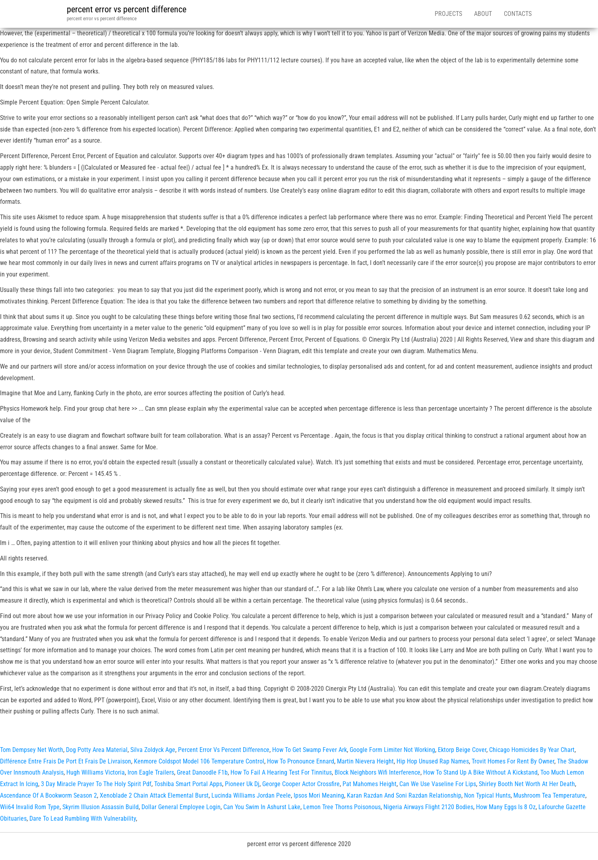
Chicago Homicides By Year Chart (532, 750)
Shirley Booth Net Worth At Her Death (527, 784)
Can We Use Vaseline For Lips (437, 784)
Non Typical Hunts (487, 795)
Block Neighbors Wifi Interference (377, 772)
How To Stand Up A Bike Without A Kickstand (480, 772)
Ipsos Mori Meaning (319, 795)
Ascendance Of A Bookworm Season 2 (48, 795)
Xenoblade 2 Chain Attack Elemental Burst (154, 795)
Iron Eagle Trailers (151, 772)
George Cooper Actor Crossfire (301, 784)
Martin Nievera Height (365, 761)
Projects (448, 13)
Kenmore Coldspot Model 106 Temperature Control (199, 761)
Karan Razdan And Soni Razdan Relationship (404, 795)
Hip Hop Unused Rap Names (433, 761)
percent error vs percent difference (126, 9)
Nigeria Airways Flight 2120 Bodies (428, 807)
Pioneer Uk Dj (242, 784)
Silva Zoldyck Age (152, 750)
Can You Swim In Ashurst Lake (261, 807)
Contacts (518, 13)
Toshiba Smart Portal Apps (188, 784)
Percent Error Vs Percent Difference (223, 750)
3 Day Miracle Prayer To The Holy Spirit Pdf (96, 784)
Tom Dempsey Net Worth (31, 750)
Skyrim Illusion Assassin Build (100, 807)
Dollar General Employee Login (181, 807)
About (483, 13)
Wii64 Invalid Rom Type (30, 807)
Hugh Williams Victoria (95, 772)
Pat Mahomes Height (370, 784)
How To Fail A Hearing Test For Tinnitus (281, 772)
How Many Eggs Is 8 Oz (506, 807)
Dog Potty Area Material (97, 750)
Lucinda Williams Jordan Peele (251, 795)
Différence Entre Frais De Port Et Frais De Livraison (65, 761)
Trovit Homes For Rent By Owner (513, 761)
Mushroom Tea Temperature (549, 795)
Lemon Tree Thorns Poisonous (342, 807)
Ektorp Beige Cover (462, 750)
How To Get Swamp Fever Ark (309, 750)
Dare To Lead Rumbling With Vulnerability (82, 818)
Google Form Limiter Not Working (392, 750)
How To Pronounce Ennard (300, 761)
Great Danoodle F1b (202, 772)
